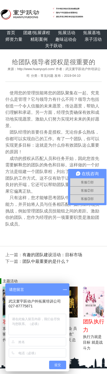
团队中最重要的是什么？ (45, 261)
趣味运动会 (66, 39)
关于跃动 (53, 45)
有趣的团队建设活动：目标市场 (52, 254)
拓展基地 (91, 32)
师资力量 (13, 39)
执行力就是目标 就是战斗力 (93, 342)
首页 (11, 32)
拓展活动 (66, 32)
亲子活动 (93, 39)
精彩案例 (38, 39)
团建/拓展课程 (36, 32)
